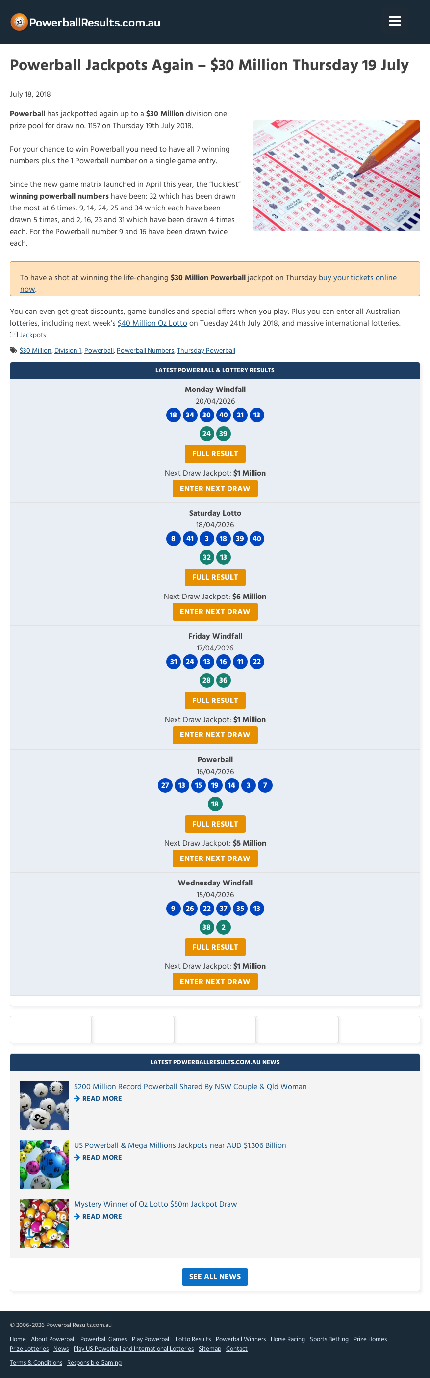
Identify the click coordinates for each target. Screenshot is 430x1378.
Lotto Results (193, 1339)
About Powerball (53, 1339)
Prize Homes (370, 1339)
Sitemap (210, 1349)
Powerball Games (103, 1339)
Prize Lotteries (29, 1349)
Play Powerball (151, 1339)
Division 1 (67, 351)
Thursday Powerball (206, 351)
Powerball (99, 351)
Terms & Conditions (36, 1363)
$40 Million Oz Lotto (152, 323)
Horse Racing (288, 1339)
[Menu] (394, 20)
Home (18, 1339)
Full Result (215, 454)
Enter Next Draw (215, 489)
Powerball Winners (241, 1339)
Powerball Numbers (145, 351)
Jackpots (33, 335)
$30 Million (35, 351)
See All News (215, 1277)
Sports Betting (329, 1339)
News (61, 1349)
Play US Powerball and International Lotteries (134, 1349)
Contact (237, 1349)
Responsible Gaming (94, 1363)
